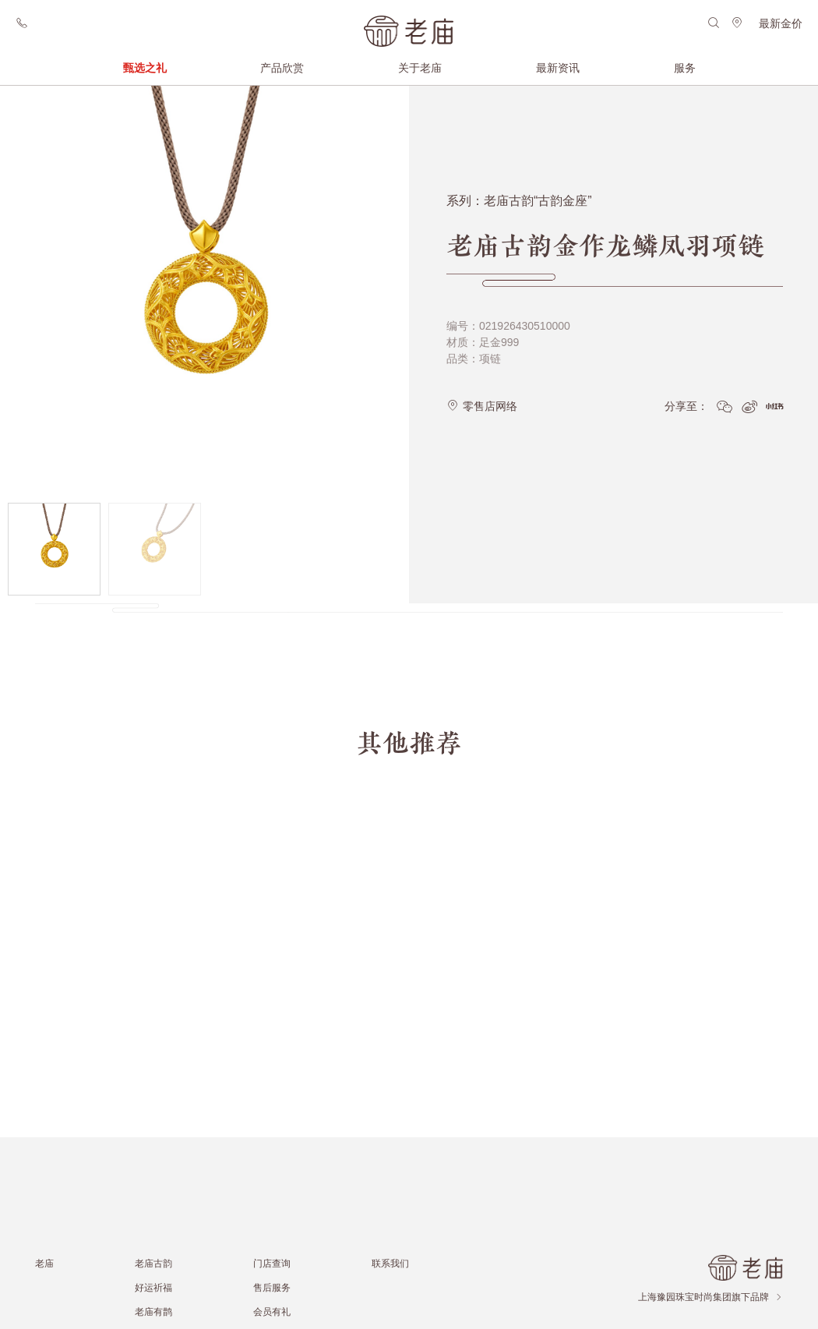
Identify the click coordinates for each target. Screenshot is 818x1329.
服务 (685, 68)
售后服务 (272, 1287)
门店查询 (272, 1263)
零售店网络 (481, 399)
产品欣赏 (282, 68)
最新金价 (780, 23)
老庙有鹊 (153, 1311)
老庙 (44, 1263)
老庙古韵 (153, 1263)
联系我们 (390, 1263)
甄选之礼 (145, 68)
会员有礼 (272, 1311)
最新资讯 (558, 68)
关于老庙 (420, 68)
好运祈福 (153, 1287)
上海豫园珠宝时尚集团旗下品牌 (710, 1296)
